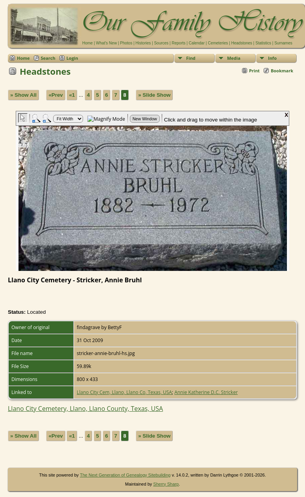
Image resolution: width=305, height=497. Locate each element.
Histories (143, 43)
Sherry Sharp (166, 484)
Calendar (197, 43)
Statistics (263, 43)
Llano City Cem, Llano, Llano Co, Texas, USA (124, 392)
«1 (72, 95)
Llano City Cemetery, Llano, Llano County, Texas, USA (85, 408)
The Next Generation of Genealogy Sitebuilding (125, 475)
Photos (126, 43)
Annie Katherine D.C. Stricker (206, 392)
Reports (178, 43)
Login (72, 58)
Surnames (283, 43)
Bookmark (282, 71)
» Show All (23, 95)
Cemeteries (218, 43)
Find (191, 58)
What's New (106, 43)
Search (48, 58)
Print (254, 71)
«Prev (55, 95)
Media (233, 58)
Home (87, 43)
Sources (161, 43)
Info (272, 58)
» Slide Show (154, 95)
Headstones (241, 43)
